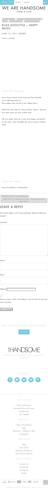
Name (3, 260)
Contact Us (24, 464)
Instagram (24, 434)
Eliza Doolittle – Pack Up (11, 181)
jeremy (22, 34)
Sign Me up (24, 332)
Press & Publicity (16, 21)
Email (3, 275)
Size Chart (24, 448)
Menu (4, 2)
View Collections (24, 405)
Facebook (24, 467)
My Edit (18, 2)
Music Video (17, 187)
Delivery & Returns (24, 451)
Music (5, 21)
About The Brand (24, 425)
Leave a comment (8, 38)
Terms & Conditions (24, 454)
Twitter (24, 473)
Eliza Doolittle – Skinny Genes (13, 91)
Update (24, 187)
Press (24, 428)
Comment (4, 222)
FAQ (24, 445)
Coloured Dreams (14, 196)
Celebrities (24, 411)
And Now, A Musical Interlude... (29, 19)
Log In (26, 2)
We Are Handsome (24, 9)
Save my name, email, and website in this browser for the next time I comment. (23, 301)
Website (3, 289)
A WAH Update (8, 19)
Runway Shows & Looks (24, 408)
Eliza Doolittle (7, 187)
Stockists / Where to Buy (24, 431)
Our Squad (24, 414)
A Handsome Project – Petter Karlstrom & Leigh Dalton (24, 200)
